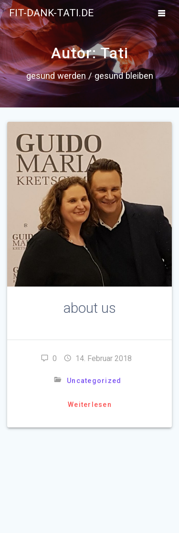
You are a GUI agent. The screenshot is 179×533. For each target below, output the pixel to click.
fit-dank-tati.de (51, 13)
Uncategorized (94, 380)
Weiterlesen (90, 404)
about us (89, 308)
